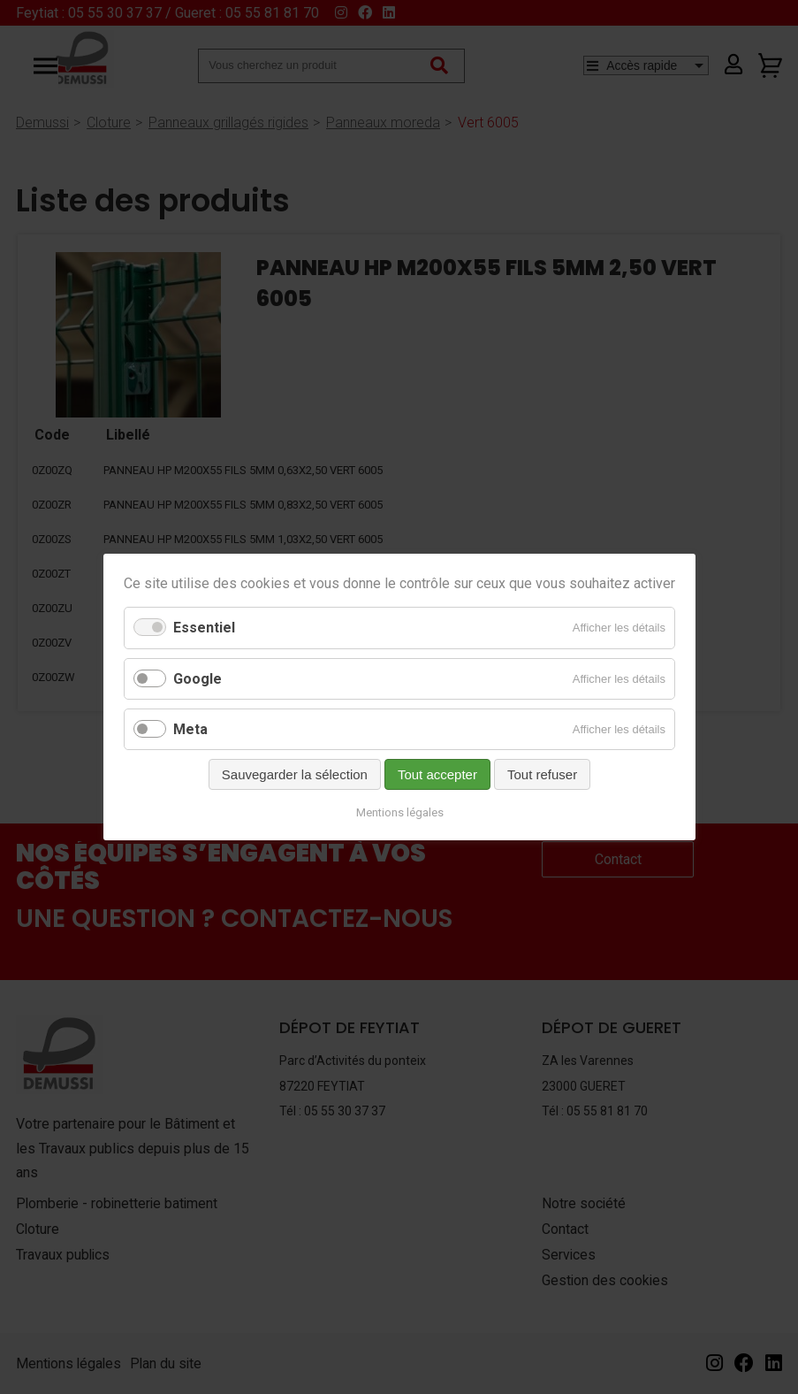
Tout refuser (541, 774)
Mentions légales (399, 812)
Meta (190, 729)
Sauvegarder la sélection (294, 774)
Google (197, 678)
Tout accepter (436, 774)
